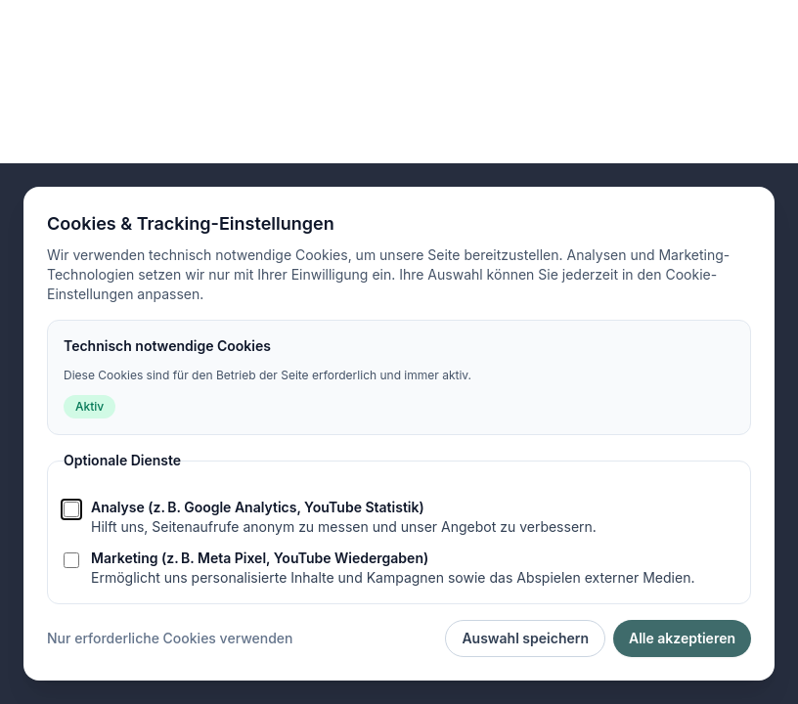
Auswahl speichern (525, 638)
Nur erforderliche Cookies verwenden (169, 638)
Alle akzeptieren (682, 638)
